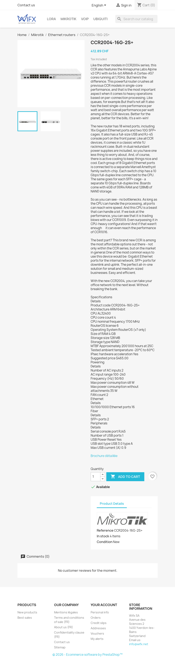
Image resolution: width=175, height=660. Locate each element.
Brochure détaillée (104, 456)
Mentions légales (66, 612)
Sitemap (59, 647)
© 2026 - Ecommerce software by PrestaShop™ (87, 654)
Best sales (24, 618)
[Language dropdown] (100, 5)
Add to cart (125, 476)
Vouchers (97, 633)
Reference (105, 530)
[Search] (136, 19)
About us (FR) (63, 627)
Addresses (98, 628)
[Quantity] (95, 476)
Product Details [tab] (112, 504)
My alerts (97, 639)
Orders (96, 618)
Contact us (26, 5)
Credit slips (99, 623)
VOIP (85, 19)
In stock (103, 536)
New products (27, 612)
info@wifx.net (138, 644)
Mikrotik (68, 19)
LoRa (51, 19)
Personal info (100, 612)
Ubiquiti (100, 19)
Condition (104, 542)
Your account (104, 605)
